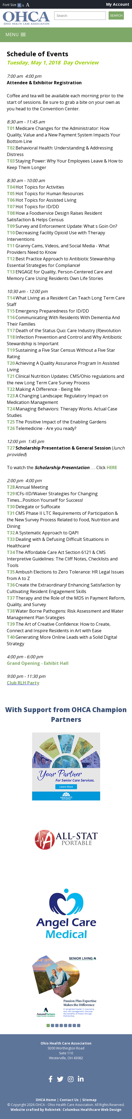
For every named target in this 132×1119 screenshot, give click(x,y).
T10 (11, 233)
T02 (11, 148)
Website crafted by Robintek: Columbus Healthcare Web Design (66, 1109)
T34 (11, 552)
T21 (11, 376)
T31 (11, 513)
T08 (11, 213)
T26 (11, 428)
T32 (11, 533)
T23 (11, 396)
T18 (11, 337)
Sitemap (89, 1100)
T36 (11, 585)
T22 (11, 389)
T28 (11, 487)
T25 (11, 422)
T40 (11, 637)
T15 (11, 311)
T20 (11, 363)
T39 (11, 624)
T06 (11, 200)
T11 (11, 246)
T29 (11, 494)
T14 (11, 298)
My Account (117, 4)
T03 (11, 161)
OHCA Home (46, 1100)
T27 (11, 448)
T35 (11, 572)
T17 (11, 330)
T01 (11, 128)
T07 (11, 207)
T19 (11, 350)
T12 (11, 259)
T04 (11, 187)
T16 (11, 317)
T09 (11, 226)
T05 (11, 194)
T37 (11, 598)
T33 (11, 539)
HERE (112, 467)
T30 (11, 507)
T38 (11, 611)
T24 (11, 409)
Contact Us (69, 1100)
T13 (11, 272)
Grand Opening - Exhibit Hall (38, 663)
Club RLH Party (23, 683)
